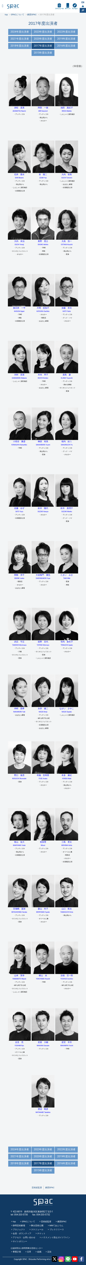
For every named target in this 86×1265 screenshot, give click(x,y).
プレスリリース (57, 1229)
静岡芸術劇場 (19, 1225)
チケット (68, 8)
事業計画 (17, 1252)
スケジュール (59, 8)
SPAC (13, 6)
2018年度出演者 (20, 45)
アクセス (74, 8)
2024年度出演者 (20, 31)
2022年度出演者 (66, 31)
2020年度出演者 (43, 38)
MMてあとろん (56, 1225)
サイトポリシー (20, 1241)
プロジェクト (19, 1229)
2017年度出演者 (43, 45)
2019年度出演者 (66, 38)
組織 (39, 1252)
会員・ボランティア (22, 1233)
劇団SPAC (49, 1187)
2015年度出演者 (43, 52)
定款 (49, 1252)
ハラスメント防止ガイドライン (55, 1237)
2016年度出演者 (66, 45)
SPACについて (28, 1221)
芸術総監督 (37, 1187)
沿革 (29, 1252)
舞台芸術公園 (37, 1225)
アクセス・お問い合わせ (24, 1237)
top (14, 1221)
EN (82, 2)
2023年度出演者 (43, 31)
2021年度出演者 (20, 38)
